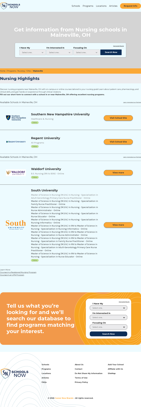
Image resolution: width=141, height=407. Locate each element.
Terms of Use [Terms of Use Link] (81, 378)
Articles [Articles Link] (45, 378)
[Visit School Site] (118, 118)
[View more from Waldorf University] (118, 172)
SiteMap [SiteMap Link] (112, 373)
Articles (113, 6)
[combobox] (32, 52)
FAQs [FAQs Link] (44, 382)
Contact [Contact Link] (78, 369)
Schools (76, 6)
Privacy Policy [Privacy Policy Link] (81, 382)
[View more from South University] (118, 225)
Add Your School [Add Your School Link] (116, 365)
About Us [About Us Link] (79, 365)
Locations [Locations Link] (46, 373)
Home (3, 71)
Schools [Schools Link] (45, 365)
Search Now (111, 52)
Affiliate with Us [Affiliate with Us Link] (115, 369)
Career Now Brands (64, 398)
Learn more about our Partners (132, 102)
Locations (101, 6)
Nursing (21, 71)
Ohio (29, 71)
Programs (88, 6)
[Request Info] (130, 6)
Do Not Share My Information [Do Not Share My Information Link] (88, 373)
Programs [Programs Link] (46, 369)
